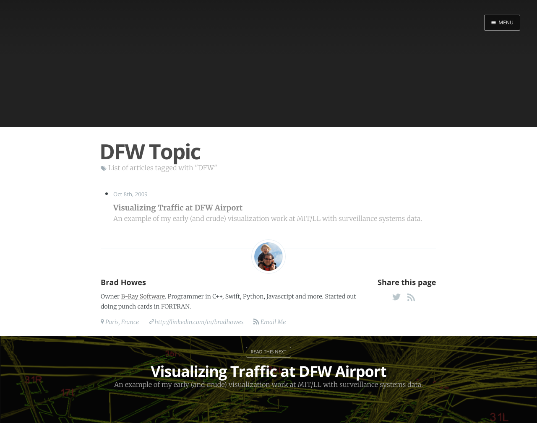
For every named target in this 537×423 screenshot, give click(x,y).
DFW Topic (149, 151)
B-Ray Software (143, 296)
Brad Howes (123, 283)
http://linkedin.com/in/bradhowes (199, 322)
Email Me (272, 322)
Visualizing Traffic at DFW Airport (177, 208)
